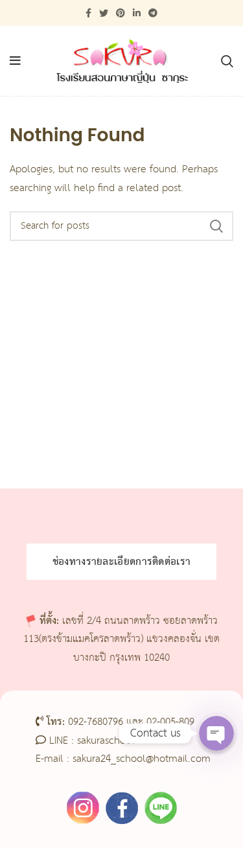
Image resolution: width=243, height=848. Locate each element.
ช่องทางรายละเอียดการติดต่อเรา (121, 561)
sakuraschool (106, 740)
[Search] (121, 226)
